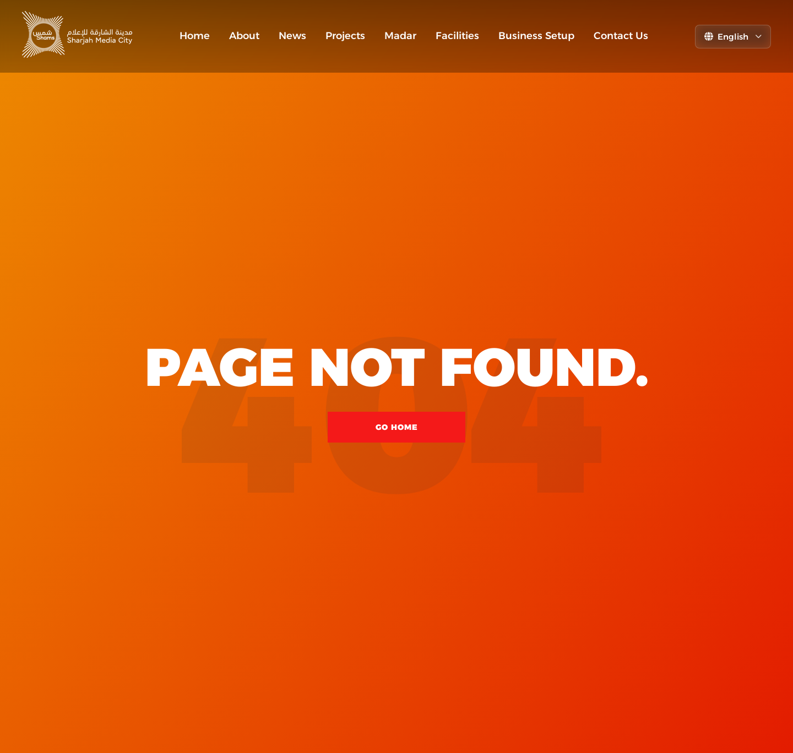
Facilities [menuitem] (457, 36)
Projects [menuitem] (345, 36)
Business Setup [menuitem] (536, 36)
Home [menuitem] (195, 36)
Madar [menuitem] (400, 36)
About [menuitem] (244, 36)
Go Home (397, 427)
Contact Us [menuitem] (621, 36)
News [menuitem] (292, 36)
